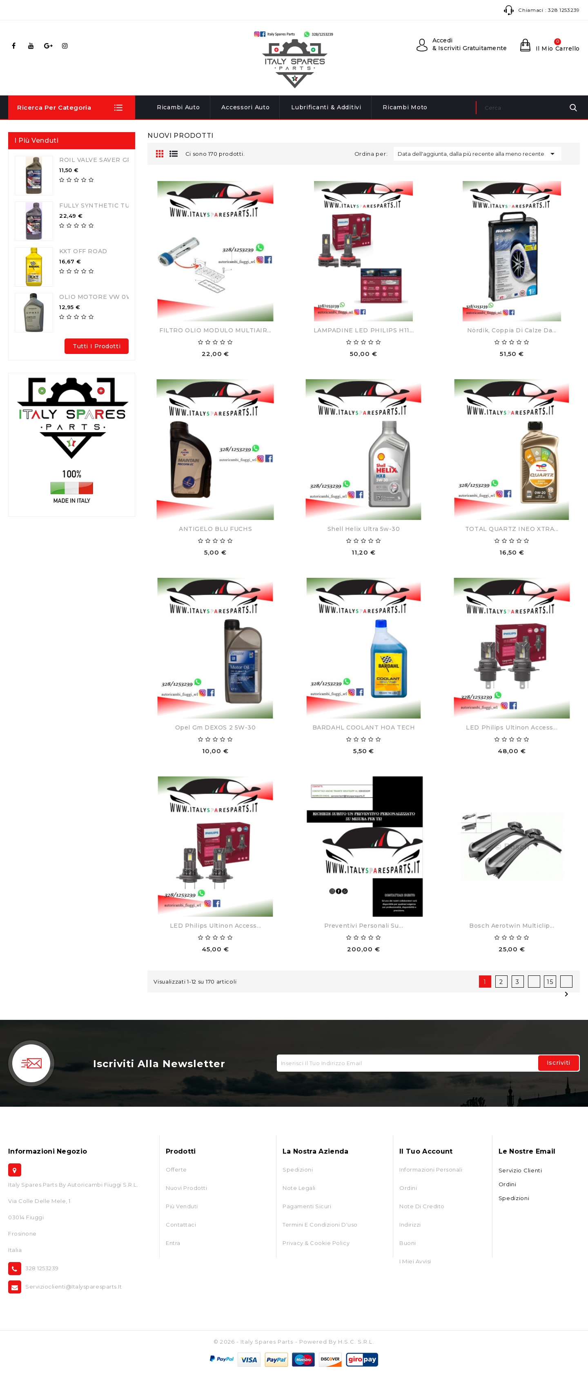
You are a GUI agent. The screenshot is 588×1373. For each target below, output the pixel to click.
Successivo (566, 981)
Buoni (407, 1243)
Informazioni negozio (47, 1151)
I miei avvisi (415, 1261)
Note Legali (299, 1188)
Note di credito (422, 1206)
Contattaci (181, 1224)
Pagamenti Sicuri (307, 1206)
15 (550, 982)
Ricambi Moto (405, 107)
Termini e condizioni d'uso (320, 1224)
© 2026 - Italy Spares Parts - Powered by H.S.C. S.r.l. (294, 1341)
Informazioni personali (430, 1169)
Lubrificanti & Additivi (326, 107)
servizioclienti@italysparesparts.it (73, 1286)
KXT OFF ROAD (83, 251)
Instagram (67, 46)
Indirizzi (410, 1224)
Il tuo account (425, 1151)
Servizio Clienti (520, 1170)
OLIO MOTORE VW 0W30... (102, 297)
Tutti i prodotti (96, 346)
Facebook (15, 46)
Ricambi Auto (178, 107)
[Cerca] (528, 107)
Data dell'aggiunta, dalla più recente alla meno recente (477, 154)
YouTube (32, 46)
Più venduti (182, 1206)
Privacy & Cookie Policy (316, 1243)
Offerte (176, 1169)
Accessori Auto (245, 107)
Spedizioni (298, 1169)
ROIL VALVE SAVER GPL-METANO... (115, 160)
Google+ (49, 46)
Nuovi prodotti (186, 1188)
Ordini (408, 1188)
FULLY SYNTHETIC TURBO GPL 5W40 (119, 205)
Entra (173, 1243)
